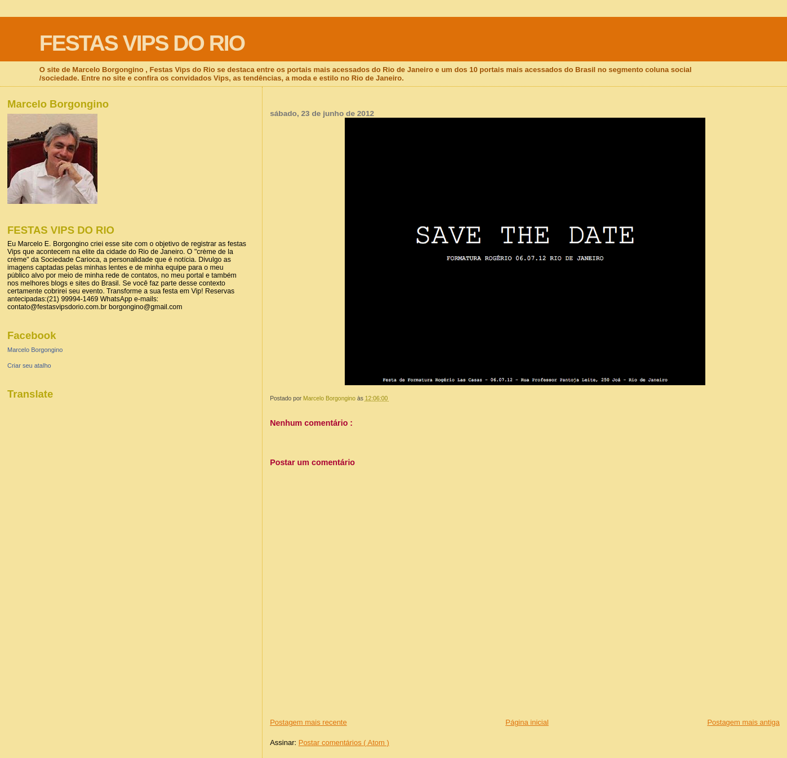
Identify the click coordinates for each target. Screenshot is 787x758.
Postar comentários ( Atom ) (344, 742)
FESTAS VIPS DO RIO (141, 43)
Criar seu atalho (29, 365)
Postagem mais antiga (743, 722)
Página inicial (527, 722)
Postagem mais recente (308, 722)
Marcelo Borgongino (35, 349)
